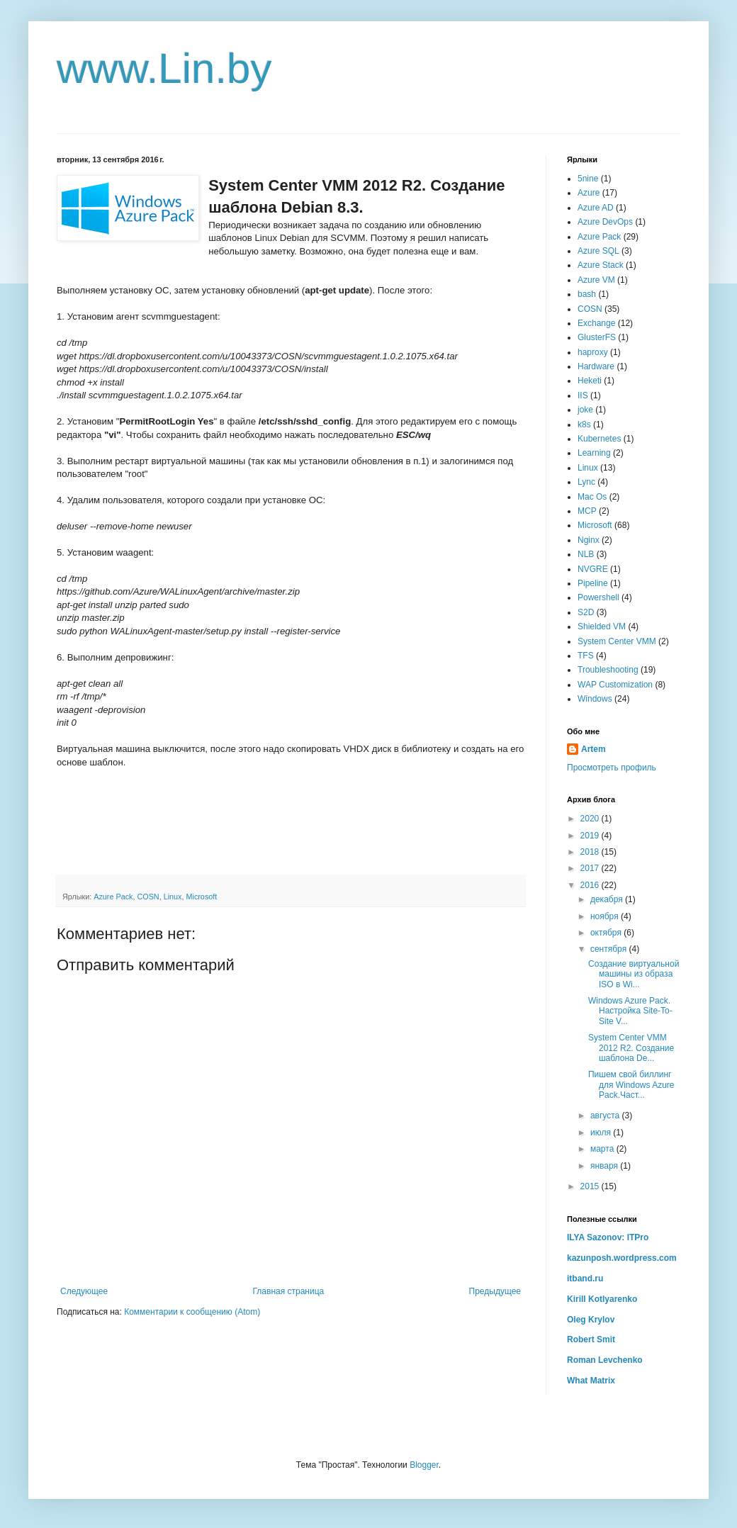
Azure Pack (113, 896)
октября (607, 933)
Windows (595, 699)
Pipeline (593, 583)
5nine (588, 179)
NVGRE (593, 569)
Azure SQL (598, 251)
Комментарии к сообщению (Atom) (192, 1312)
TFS (586, 656)
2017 (591, 868)
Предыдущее (495, 1291)
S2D (586, 612)
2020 (591, 819)
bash (587, 294)
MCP (587, 511)
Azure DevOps (605, 222)
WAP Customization (615, 685)
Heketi (590, 381)
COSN (148, 896)
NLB (586, 554)
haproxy (593, 352)
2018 (591, 852)
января (605, 1166)
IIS (583, 395)
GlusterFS (597, 337)
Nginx (589, 540)
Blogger (424, 1465)
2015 (591, 1186)
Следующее (84, 1291)
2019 (591, 836)
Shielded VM (602, 626)
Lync (586, 482)
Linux (173, 896)
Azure (589, 193)
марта (603, 1149)
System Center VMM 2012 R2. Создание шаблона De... (631, 1048)
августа (606, 1115)
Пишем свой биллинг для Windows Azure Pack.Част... (631, 1084)
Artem (593, 749)
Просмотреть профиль (611, 768)
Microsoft (201, 896)
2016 (591, 885)
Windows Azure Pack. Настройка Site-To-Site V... (630, 1011)
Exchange (596, 323)
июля (601, 1132)
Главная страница (289, 1291)
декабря (607, 899)
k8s (584, 424)
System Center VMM (617, 641)
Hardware (596, 366)
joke (585, 410)
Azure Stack (601, 265)
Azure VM (596, 280)
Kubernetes (599, 439)
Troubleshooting (608, 670)
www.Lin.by (164, 68)
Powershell (598, 597)
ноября (605, 916)
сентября (609, 949)
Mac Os (592, 497)
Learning (594, 453)
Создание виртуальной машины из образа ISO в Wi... (633, 974)
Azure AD (596, 208)
